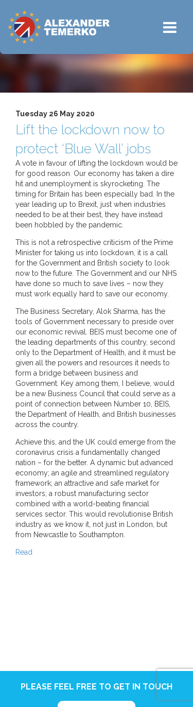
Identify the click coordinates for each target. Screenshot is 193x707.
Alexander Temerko (59, 27)
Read (23, 552)
